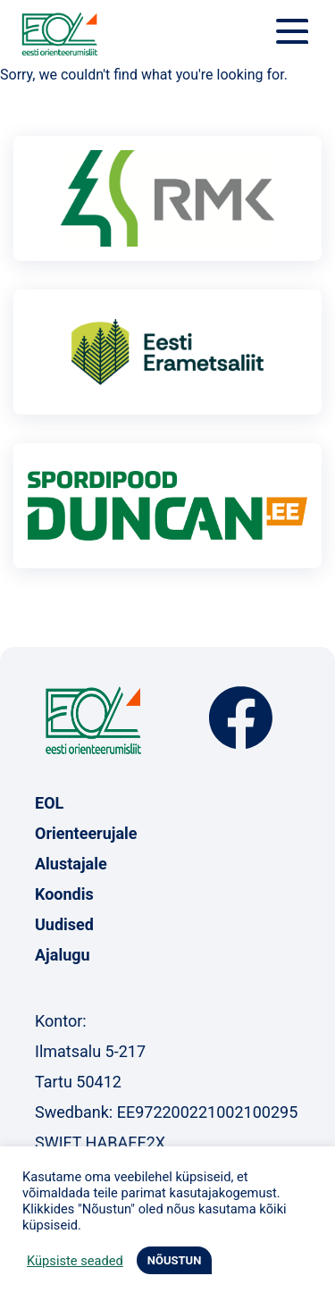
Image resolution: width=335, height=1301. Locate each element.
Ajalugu (62, 954)
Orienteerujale (86, 833)
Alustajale (71, 863)
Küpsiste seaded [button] (75, 1261)
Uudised (64, 924)
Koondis (64, 894)
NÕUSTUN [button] (174, 1260)
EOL (49, 802)
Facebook (240, 718)
